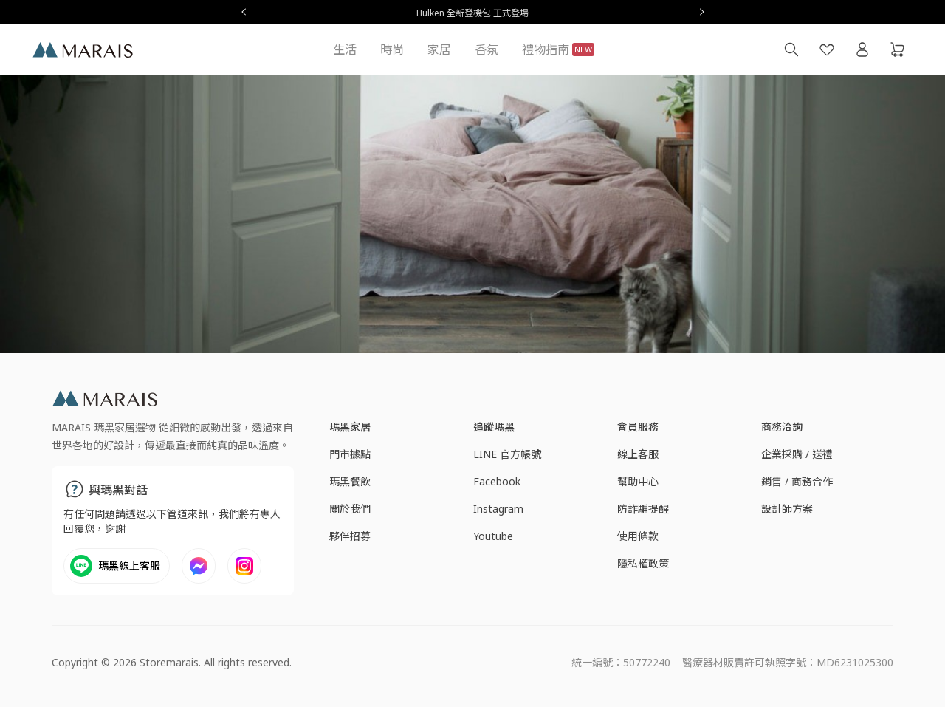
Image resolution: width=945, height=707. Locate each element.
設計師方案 (787, 509)
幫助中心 (638, 481)
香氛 (486, 49)
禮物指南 (558, 49)
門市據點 (350, 454)
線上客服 (638, 454)
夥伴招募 (350, 536)
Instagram (498, 509)
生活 (345, 49)
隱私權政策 (643, 563)
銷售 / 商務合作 (797, 481)
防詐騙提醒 (643, 509)
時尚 (392, 49)
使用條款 (638, 536)
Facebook (496, 481)
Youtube (493, 536)
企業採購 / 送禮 (797, 454)
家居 (439, 49)
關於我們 (350, 509)
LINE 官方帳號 (507, 454)
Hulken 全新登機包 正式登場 (472, 13)
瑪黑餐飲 (350, 481)
